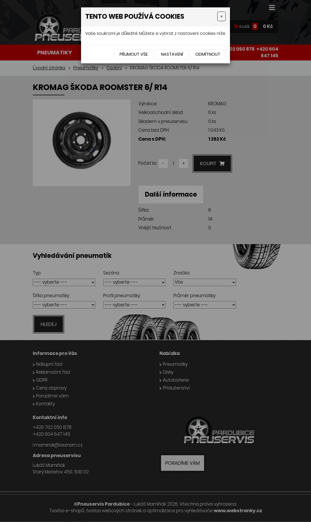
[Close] (221, 16)
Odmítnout (207, 54)
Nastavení (172, 54)
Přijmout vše (134, 54)
